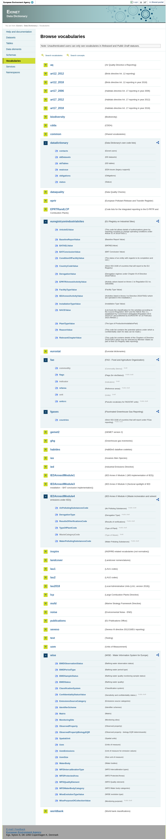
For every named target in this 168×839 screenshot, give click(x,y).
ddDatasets (65, 157)
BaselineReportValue (69, 239)
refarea (62, 388)
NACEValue (65, 310)
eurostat (55, 351)
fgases (54, 411)
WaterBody (64, 763)
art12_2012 (57, 73)
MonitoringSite (66, 720)
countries (64, 420)
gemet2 (54, 432)
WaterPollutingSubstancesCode (75, 541)
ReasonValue (65, 330)
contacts (63, 151)
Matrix (62, 713)
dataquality (57, 192)
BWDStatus (65, 682)
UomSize (63, 757)
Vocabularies (13, 61)
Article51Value (66, 229)
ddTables (63, 163)
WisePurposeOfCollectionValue (74, 800)
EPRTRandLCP (59, 209)
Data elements (13, 49)
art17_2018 (57, 108)
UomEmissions (66, 751)
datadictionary (59, 142)
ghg (52, 440)
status (62, 182)
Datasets (10, 37)
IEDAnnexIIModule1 (62, 475)
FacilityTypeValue (68, 289)
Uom (61, 744)
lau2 (52, 577)
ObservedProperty (68, 726)
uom (53, 646)
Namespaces (13, 72)
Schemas (11, 55)
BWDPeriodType (67, 669)
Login (135, 2)
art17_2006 (57, 90)
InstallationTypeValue (70, 304)
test (52, 638)
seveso (54, 629)
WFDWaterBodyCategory (71, 788)
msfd (53, 603)
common (55, 134)
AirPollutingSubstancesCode (73, 508)
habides (55, 449)
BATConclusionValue (69, 252)
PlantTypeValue (67, 323)
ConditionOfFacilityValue (71, 258)
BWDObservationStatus (71, 663)
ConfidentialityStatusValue (72, 694)
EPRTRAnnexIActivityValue (72, 282)
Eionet (19, 26)
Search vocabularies (53, 55)
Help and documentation (19, 31)
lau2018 (55, 586)
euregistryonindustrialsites (67, 221)
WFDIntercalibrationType (71, 769)
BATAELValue (66, 245)
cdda (53, 125)
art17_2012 (57, 99)
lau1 (52, 569)
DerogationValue (67, 274)
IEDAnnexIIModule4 (62, 496)
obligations (64, 175)
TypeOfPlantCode (68, 528)
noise (53, 612)
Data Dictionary (30, 26)
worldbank (56, 811)
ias (52, 458)
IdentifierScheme (67, 707)
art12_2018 (57, 82)
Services (10, 66)
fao (52, 359)
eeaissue (63, 169)
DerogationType (67, 514)
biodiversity (57, 116)
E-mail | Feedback (15, 829)
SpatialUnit (64, 738)
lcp (52, 594)
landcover (56, 560)
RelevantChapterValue (70, 337)
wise (53, 655)
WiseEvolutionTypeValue (71, 794)
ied (52, 466)
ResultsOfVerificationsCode (73, 521)
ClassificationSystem (69, 688)
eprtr (53, 200)
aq (51, 64)
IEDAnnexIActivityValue (71, 296)
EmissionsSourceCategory (72, 701)
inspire (54, 551)
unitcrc (62, 401)
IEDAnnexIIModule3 (62, 484)
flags (61, 374)
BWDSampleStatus (68, 676)
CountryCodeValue (68, 266)
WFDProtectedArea (68, 776)
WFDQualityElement (69, 782)
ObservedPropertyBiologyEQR (74, 732)
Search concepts (78, 55)
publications (58, 620)
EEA (19, 2)
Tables (9, 43)
